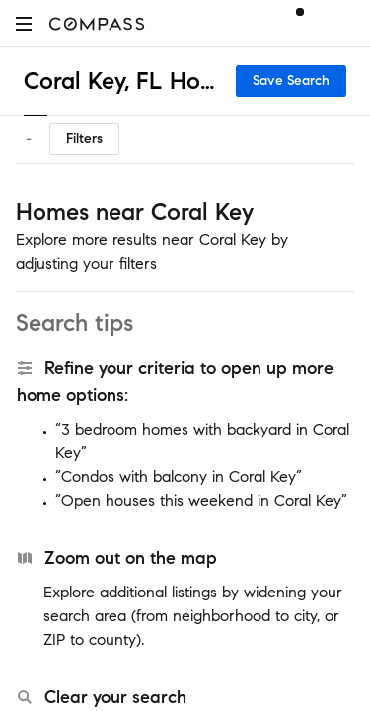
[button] (23, 23)
